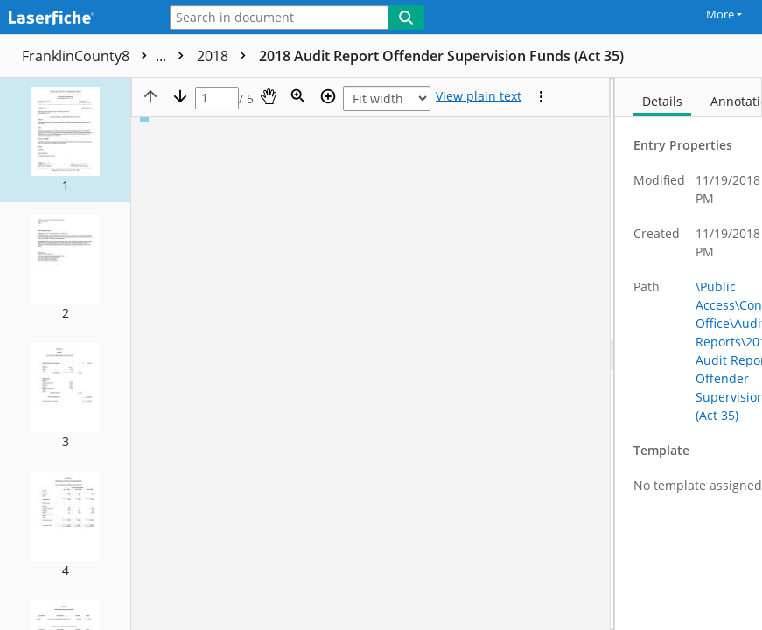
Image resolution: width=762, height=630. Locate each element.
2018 (226, 56)
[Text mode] (478, 96)
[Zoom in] (328, 96)
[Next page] (180, 96)
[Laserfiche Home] (74, 19)
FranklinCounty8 (107, 56)
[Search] (406, 17)
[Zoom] (298, 96)
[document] (688, 354)
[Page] (217, 98)
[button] (65, 140)
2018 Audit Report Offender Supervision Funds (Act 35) (441, 56)
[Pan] (268, 96)
